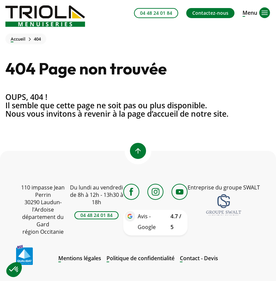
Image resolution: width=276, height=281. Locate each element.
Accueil (18, 39)
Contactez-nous (210, 13)
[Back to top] (138, 150)
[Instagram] (155, 192)
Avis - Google (161, 222)
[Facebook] (131, 192)
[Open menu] (250, 12)
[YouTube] (179, 192)
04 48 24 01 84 (156, 13)
